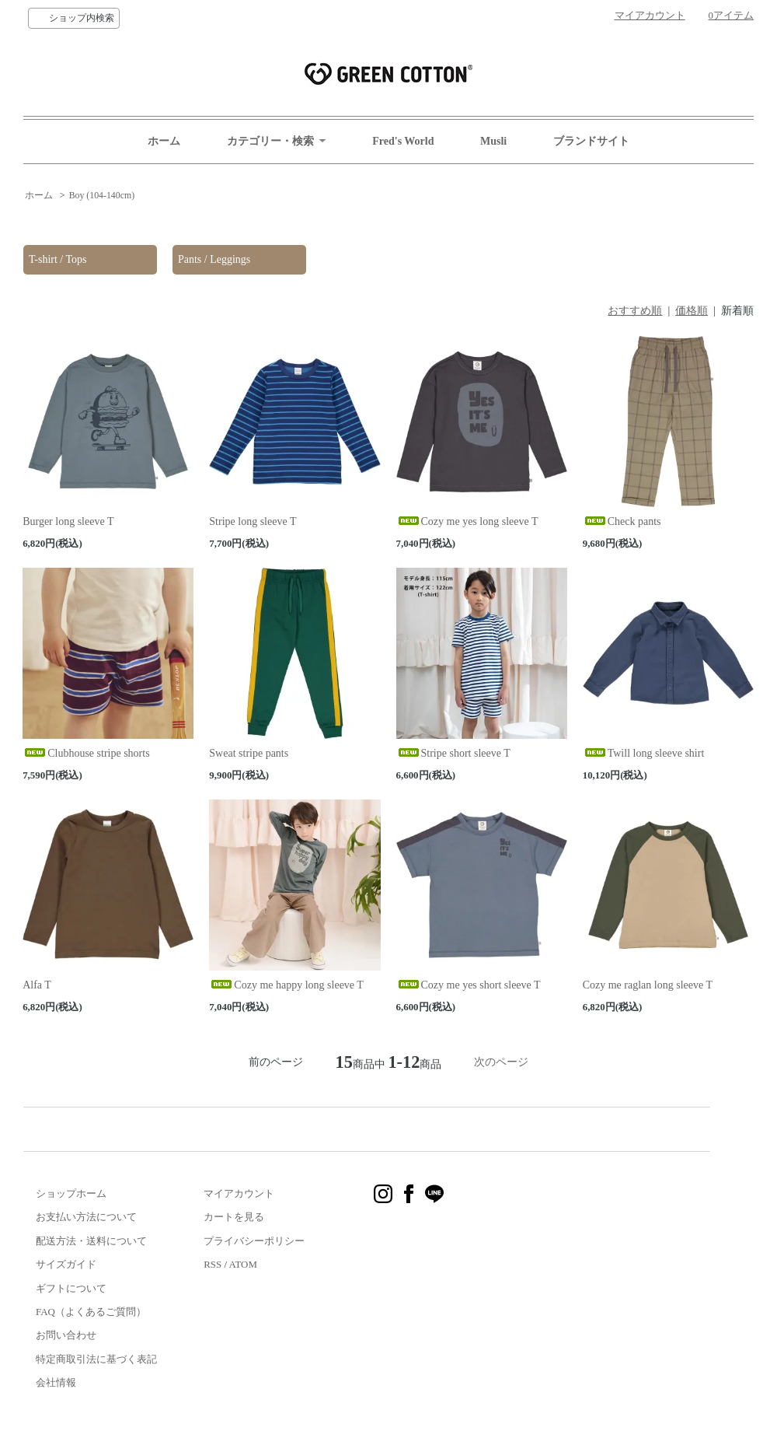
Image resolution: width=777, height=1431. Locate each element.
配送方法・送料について (91, 1241)
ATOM (243, 1264)
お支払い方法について (86, 1217)
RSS (212, 1264)
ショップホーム (71, 1193)
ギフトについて (71, 1288)
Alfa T (37, 985)
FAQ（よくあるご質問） (91, 1311)
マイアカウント (650, 15)
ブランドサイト (591, 141)
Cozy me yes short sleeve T (468, 985)
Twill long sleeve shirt (644, 753)
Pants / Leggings (214, 259)
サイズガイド (66, 1264)
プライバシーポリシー (254, 1241)
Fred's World (403, 141)
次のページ (501, 1062)
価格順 (691, 311)
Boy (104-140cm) (101, 195)
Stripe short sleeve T (453, 753)
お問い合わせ (66, 1335)
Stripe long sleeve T (252, 521)
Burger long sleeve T (68, 521)
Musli (493, 141)
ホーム (164, 141)
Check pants (622, 521)
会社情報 (56, 1382)
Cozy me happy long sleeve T (286, 985)
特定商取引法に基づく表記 (96, 1359)
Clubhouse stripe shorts (86, 753)
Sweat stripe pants (248, 753)
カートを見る (234, 1217)
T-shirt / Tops (57, 259)
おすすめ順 (635, 311)
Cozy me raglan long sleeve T (648, 985)
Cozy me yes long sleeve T (467, 521)
